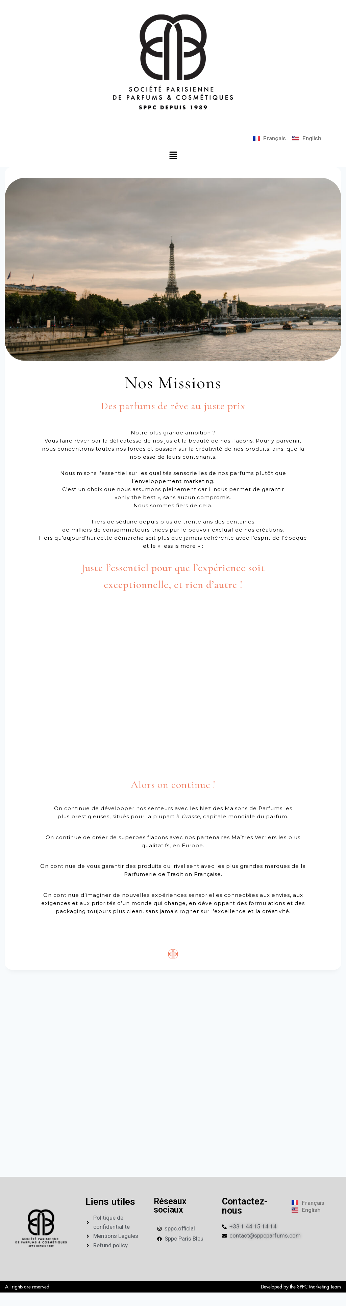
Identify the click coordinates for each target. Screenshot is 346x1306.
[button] (173, 155)
